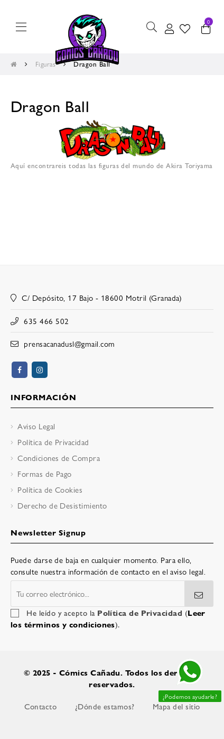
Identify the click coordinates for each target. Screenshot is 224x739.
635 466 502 (46, 320)
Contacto (40, 706)
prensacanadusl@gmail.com (69, 343)
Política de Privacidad (53, 441)
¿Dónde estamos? (105, 706)
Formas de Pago (44, 473)
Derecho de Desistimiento (62, 505)
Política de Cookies (49, 489)
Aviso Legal (36, 425)
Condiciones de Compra (58, 457)
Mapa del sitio (176, 706)
